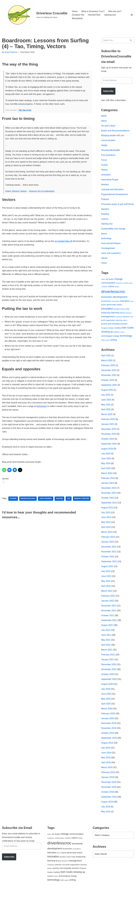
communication (108, 141)
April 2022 (106, 593)
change (13, 505)
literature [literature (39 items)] (129, 318)
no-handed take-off (64, 246)
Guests (104, 165)
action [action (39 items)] (103, 284)
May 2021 (105, 647)
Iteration (105, 185)
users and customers (111, 258)
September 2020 (109, 686)
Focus (104, 160)
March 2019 (106, 775)
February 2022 (108, 602)
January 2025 (107, 430)
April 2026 (106, 361)
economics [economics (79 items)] (106, 306)
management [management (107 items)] (108, 321)
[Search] (132, 15)
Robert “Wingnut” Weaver (16, 192)
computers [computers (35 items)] (119, 288)
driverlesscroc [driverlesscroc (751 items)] (113, 296)
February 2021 (108, 662)
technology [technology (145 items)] (126, 341)
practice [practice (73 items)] (124, 329)
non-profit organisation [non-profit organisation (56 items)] (71, 873)
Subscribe (108, 91)
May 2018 (105, 820)
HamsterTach (94, 15)
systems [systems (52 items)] (116, 337)
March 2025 (106, 420)
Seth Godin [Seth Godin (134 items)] (127, 332)
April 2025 (106, 415)
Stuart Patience (11, 52)
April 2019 (106, 770)
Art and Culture (108, 126)
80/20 (104, 116)
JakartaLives (110, 15)
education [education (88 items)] (124, 306)
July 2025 (105, 400)
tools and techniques (111, 248)
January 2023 (107, 548)
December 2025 (108, 376)
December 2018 (108, 790)
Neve (4, 894)
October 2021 (107, 622)
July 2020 (105, 696)
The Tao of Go (25, 110)
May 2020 (105, 706)
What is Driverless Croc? (93, 11)
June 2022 (106, 583)
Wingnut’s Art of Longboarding (42, 192)
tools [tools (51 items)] (103, 345)
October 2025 (107, 385)
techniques (42, 412)
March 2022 (106, 598)
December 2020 (108, 672)
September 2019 (109, 746)
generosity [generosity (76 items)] (111, 309)
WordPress (25, 894)
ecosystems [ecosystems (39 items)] (115, 306)
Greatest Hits (78, 15)
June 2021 (106, 642)
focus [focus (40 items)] (131, 306)
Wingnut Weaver (82, 505)
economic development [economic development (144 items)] (114, 302)
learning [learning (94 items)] (115, 317)
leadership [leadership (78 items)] (106, 318)
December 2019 (108, 731)
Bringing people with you (112, 136)
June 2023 (106, 524)
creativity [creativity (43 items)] (104, 291)
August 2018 (107, 810)
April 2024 (106, 474)
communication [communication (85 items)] (108, 288)
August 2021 (107, 632)
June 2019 (106, 760)
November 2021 (108, 617)
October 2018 (107, 800)
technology (106, 243)
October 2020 (107, 681)
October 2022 (107, 563)
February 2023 (108, 543)
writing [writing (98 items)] (113, 345)
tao (68, 505)
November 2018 (108, 795)
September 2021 (109, 627)
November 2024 (108, 440)
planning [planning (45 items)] (119, 325)
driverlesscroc (28, 505)
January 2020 (107, 726)
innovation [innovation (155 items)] (107, 313)
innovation (106, 175)
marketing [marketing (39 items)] (118, 322)
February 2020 (108, 721)
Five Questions (108, 156)
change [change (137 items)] (118, 283)
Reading (105, 218)
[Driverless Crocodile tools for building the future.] (34, 14)
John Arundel (45, 505)
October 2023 (107, 504)
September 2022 (109, 568)
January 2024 (107, 489)
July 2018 (105, 815)
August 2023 (107, 514)
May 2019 (105, 765)
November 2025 (108, 380)
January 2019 (107, 785)
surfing (59, 505)
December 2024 (108, 435)
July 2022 (105, 578)
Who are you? (115, 11)
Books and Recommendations (115, 131)
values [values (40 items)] (107, 345)
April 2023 (106, 533)
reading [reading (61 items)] (117, 333)
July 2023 (105, 519)
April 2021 (106, 652)
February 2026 (108, 371)
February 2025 (108, 425)
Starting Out (106, 228)
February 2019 (108, 780)
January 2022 (107, 607)
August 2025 (107, 395)
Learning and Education (112, 190)
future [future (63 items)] (103, 310)
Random (105, 213)
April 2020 (106, 711)
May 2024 (105, 469)
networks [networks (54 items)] (125, 322)
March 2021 (106, 657)
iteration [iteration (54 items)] (117, 314)
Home (75, 11)
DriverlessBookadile (110, 151)
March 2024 (106, 479)
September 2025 (109, 390)
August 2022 (107, 573)
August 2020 (107, 691)
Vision (104, 268)
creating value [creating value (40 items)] (128, 288)
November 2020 (108, 676)
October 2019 (107, 741)
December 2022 (108, 553)
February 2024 (108, 484)
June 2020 (106, 701)
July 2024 (105, 459)
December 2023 (108, 494)
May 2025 (105, 410)
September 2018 (109, 805)
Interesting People (109, 180)
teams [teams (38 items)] (122, 337)
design (104, 146)
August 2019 (107, 751)
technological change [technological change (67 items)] (110, 341)
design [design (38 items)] (117, 291)
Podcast (105, 200)
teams (104, 238)
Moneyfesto (77, 18)
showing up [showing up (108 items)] (107, 336)
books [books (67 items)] (111, 284)
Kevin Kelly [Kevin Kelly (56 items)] (124, 314)
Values (104, 263)
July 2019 (105, 755)
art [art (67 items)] (107, 284)
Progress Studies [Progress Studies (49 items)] (107, 333)
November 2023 (108, 499)
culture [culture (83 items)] (111, 291)
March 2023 (106, 538)
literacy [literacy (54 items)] (122, 318)
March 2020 (106, 716)
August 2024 (107, 455)
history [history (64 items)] (119, 310)
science (104, 223)
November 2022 (108, 558)
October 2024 (107, 445)
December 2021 (108, 612)
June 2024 (106, 464)
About (104, 121)
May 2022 (105, 588)
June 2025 (106, 405)
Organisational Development (114, 195)
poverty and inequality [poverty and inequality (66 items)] (110, 329)
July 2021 (105, 637)
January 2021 (107, 667)
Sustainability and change (113, 233)
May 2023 (105, 528)
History (104, 170)
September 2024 (109, 449)
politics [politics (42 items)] (125, 325)
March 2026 (106, 366)
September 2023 (109, 509)
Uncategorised (108, 253)
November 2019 (108, 736)
